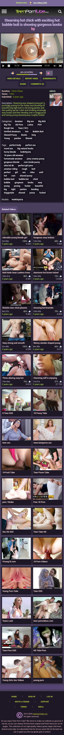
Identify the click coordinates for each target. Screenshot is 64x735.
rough (24, 169)
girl (16, 172)
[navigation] (4, 11)
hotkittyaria (25, 152)
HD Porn (19, 125)
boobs (30, 182)
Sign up (31, 697)
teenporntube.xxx (40, 714)
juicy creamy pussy (35, 159)
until (41, 172)
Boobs (24, 135)
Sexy (34, 135)
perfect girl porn (25, 165)
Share (23, 84)
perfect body (15, 145)
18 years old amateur (13, 155)
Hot (26, 131)
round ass (8, 148)
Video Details (13, 79)
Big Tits (7, 125)
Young (7, 138)
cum (13, 176)
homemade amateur (13, 159)
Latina (30, 125)
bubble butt (9, 179)
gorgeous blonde (11, 162)
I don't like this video (41, 73)
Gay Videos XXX (38, 3)
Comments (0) (37, 84)
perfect (7, 172)
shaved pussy (26, 176)
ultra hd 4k (9, 165)
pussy (32, 193)
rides (32, 172)
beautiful (39, 186)
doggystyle (9, 193)
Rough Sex (9, 128)
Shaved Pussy (10, 135)
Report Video (31, 79)
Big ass (30, 121)
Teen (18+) (23, 128)
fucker (27, 186)
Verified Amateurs (12, 131)
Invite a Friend (22, 702)
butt (33, 169)
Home (14, 697)
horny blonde (10, 152)
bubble (7, 182)
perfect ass (30, 145)
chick (35, 179)
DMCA (40, 707)
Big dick (42, 121)
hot (5, 176)
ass (24, 172)
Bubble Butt (38, 131)
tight (13, 189)
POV (40, 125)
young (7, 186)
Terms (23, 707)
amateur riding (10, 169)
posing (17, 186)
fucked (42, 193)
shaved (21, 193)
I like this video (12, 73)
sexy (40, 182)
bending (34, 189)
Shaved (28, 138)
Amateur (19, 121)
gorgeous (19, 182)
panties (17, 138)
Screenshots (49, 79)
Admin (52, 91)
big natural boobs (25, 148)
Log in (50, 697)
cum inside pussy (32, 162)
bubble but (24, 179)
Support (45, 702)
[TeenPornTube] (32, 11)
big (5, 189)
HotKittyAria (17, 199)
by (33, 29)
